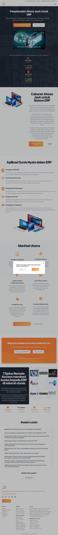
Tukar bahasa (35, 269)
